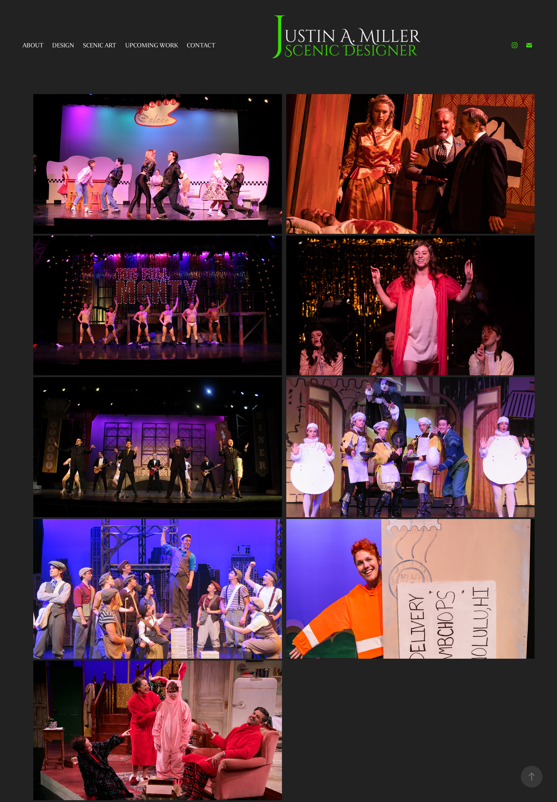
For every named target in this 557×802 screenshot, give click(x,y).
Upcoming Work (151, 45)
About (32, 45)
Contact (201, 45)
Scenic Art (99, 45)
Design (63, 45)
